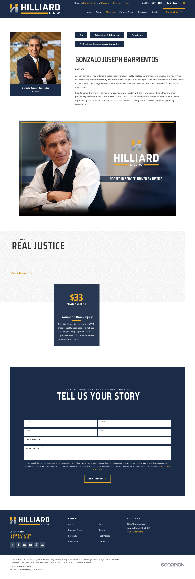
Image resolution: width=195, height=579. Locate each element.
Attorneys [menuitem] (110, 12)
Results (101, 530)
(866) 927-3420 (169, 3)
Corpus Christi (89, 3)
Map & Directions (135, 531)
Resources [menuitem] (142, 12)
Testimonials (104, 536)
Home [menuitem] (89, 12)
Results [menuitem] (155, 12)
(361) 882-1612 (20, 537)
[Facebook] (18, 544)
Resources (73, 541)
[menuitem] (13, 569)
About (71, 524)
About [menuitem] (99, 12)
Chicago (105, 3)
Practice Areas (75, 530)
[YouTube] (30, 544)
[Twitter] (12, 544)
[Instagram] (36, 544)
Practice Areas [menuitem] (126, 12)
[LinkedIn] (24, 544)
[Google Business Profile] (42, 544)
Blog (127, 3)
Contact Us (103, 541)
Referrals (116, 3)
